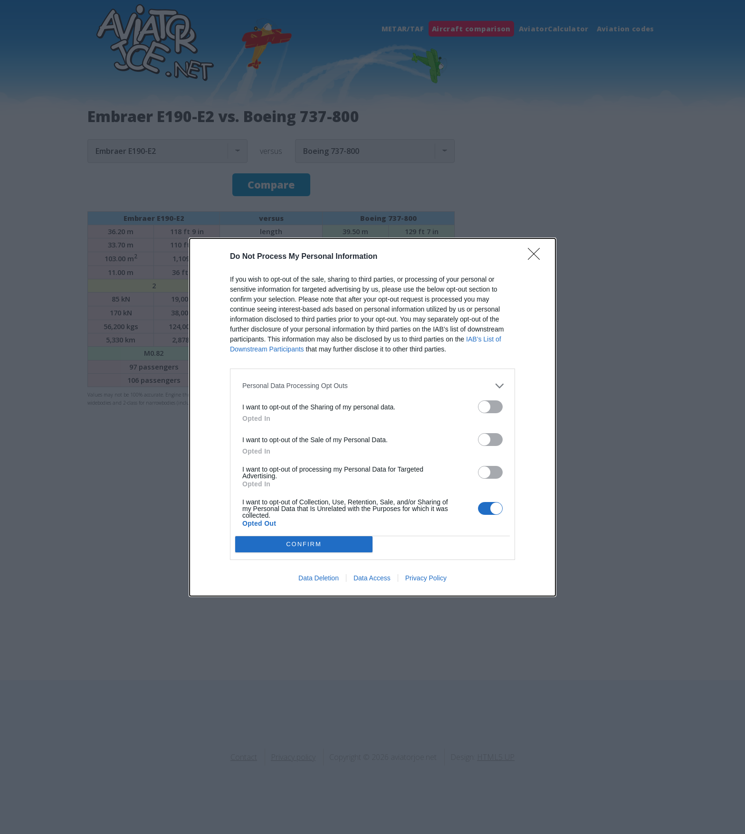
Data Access (372, 578)
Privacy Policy (426, 578)
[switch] (490, 406)
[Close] (537, 257)
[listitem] (372, 386)
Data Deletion (318, 578)
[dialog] (372, 417)
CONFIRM (304, 544)
